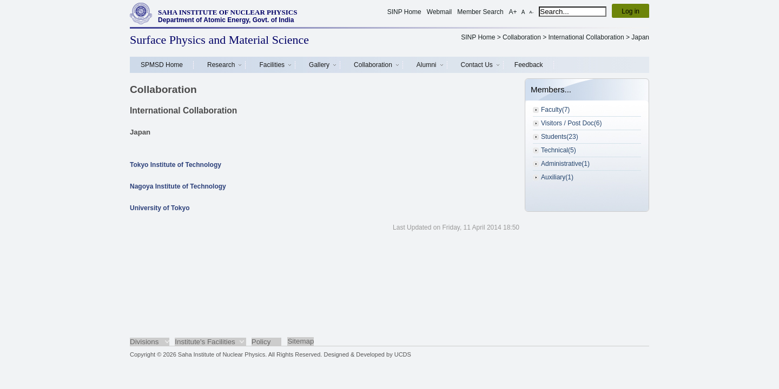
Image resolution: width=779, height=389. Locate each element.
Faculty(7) (555, 109)
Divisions (144, 342)
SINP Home (404, 12)
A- (531, 12)
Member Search (480, 12)
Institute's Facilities (205, 342)
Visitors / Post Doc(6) (571, 123)
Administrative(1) (565, 163)
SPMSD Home (162, 65)
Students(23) (559, 136)
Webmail (439, 12)
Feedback (528, 65)
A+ (513, 12)
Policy (261, 342)
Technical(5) (558, 150)
